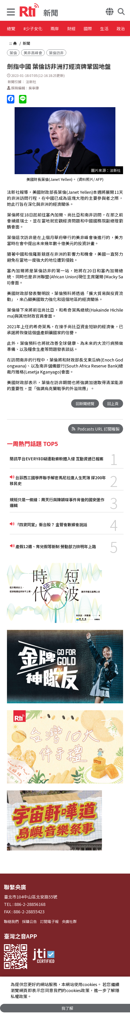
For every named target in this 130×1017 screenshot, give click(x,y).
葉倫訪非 (56, 52)
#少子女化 (38, 28)
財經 (86, 28)
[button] (11, 12)
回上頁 (112, 404)
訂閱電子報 (49, 921)
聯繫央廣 (15, 887)
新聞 (26, 43)
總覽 (11, 28)
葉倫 (13, 52)
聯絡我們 (11, 921)
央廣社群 (69, 921)
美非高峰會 (33, 52)
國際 (107, 28)
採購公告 (29, 921)
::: (10, 43)
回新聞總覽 (84, 404)
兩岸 (65, 28)
